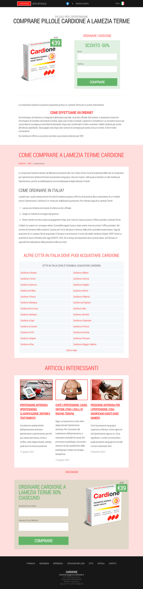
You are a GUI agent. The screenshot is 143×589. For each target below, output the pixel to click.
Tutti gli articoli (71, 471)
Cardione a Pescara (81, 338)
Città (91, 563)
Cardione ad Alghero (82, 302)
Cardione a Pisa (27, 344)
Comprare (97, 82)
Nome (79, 52)
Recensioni (44, 563)
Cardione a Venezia (28, 272)
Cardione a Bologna (28, 302)
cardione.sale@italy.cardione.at (71, 575)
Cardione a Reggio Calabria (84, 344)
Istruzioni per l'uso (76, 563)
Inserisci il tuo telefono (28, 520)
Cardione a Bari (79, 308)
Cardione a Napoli (28, 338)
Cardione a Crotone (28, 326)
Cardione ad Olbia (27, 290)
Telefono (80, 64)
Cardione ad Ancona (29, 308)
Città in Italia (71, 350)
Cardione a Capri (27, 320)
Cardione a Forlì (27, 332)
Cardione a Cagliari (81, 284)
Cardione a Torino (28, 278)
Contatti (112, 563)
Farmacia (31, 563)
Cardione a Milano (81, 272)
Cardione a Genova (28, 284)
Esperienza (58, 563)
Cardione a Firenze (81, 326)
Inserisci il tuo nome (27, 506)
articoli (101, 563)
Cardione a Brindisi (81, 314)
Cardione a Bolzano (28, 314)
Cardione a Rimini (80, 290)
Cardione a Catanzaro (82, 320)
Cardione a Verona (81, 278)
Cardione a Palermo (81, 296)
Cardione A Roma (27, 296)
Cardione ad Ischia (81, 332)
